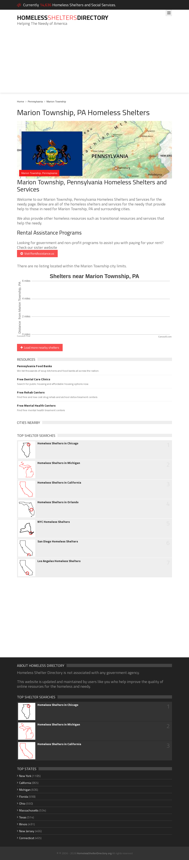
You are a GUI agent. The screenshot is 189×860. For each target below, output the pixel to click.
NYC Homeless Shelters (53, 522)
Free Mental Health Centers (36, 405)
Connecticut (26, 838)
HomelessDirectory (62, 17)
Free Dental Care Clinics (33, 379)
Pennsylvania (35, 101)
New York (25, 776)
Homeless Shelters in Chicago (57, 443)
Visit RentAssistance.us (37, 253)
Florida (23, 796)
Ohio (22, 803)
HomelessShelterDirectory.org (94, 853)
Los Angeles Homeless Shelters (59, 561)
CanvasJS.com (165, 336)
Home (20, 101)
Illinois (23, 824)
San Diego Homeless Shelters (57, 541)
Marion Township (56, 101)
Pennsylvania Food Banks (34, 366)
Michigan (25, 789)
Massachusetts (29, 810)
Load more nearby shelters (39, 347)
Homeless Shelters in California (59, 482)
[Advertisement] (94, 62)
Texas (22, 817)
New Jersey (26, 831)
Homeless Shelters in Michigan (58, 463)
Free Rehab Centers (31, 392)
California (25, 782)
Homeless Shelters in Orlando (58, 502)
